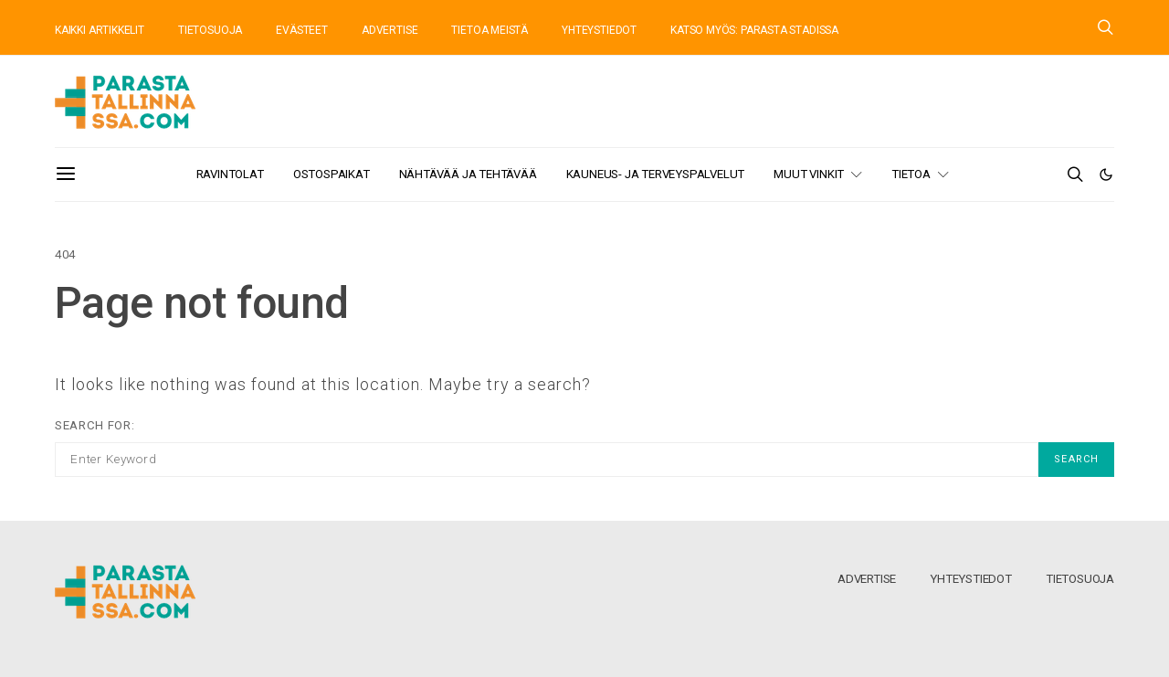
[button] (1106, 174)
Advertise (866, 579)
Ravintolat (230, 174)
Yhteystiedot (971, 579)
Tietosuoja (1080, 579)
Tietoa (911, 174)
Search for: (94, 425)
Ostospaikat (331, 174)
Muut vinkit (809, 174)
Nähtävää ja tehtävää (468, 174)
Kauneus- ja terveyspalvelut (655, 174)
